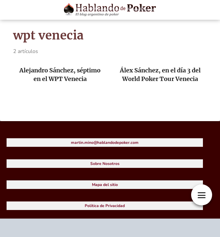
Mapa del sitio (105, 184)
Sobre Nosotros (105, 163)
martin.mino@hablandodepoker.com (105, 142)
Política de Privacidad (105, 205)
